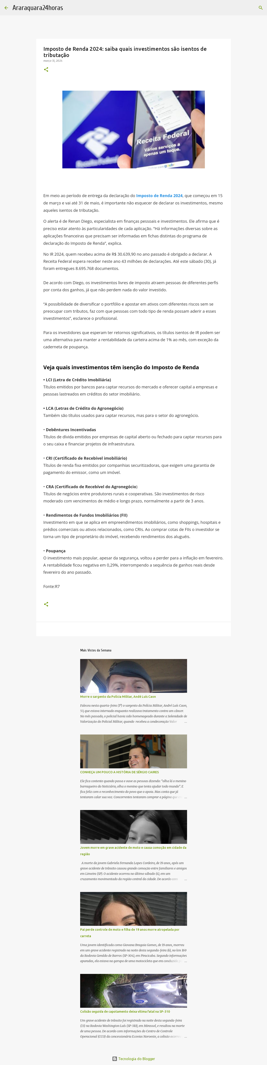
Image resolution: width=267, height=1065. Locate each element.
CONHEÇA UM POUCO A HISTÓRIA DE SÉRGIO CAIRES (119, 772)
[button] (46, 70)
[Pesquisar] (260, 7)
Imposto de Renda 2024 (159, 195)
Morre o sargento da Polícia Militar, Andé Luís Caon (118, 696)
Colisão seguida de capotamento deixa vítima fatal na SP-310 (125, 1011)
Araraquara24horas (37, 8)
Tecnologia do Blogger (133, 1059)
